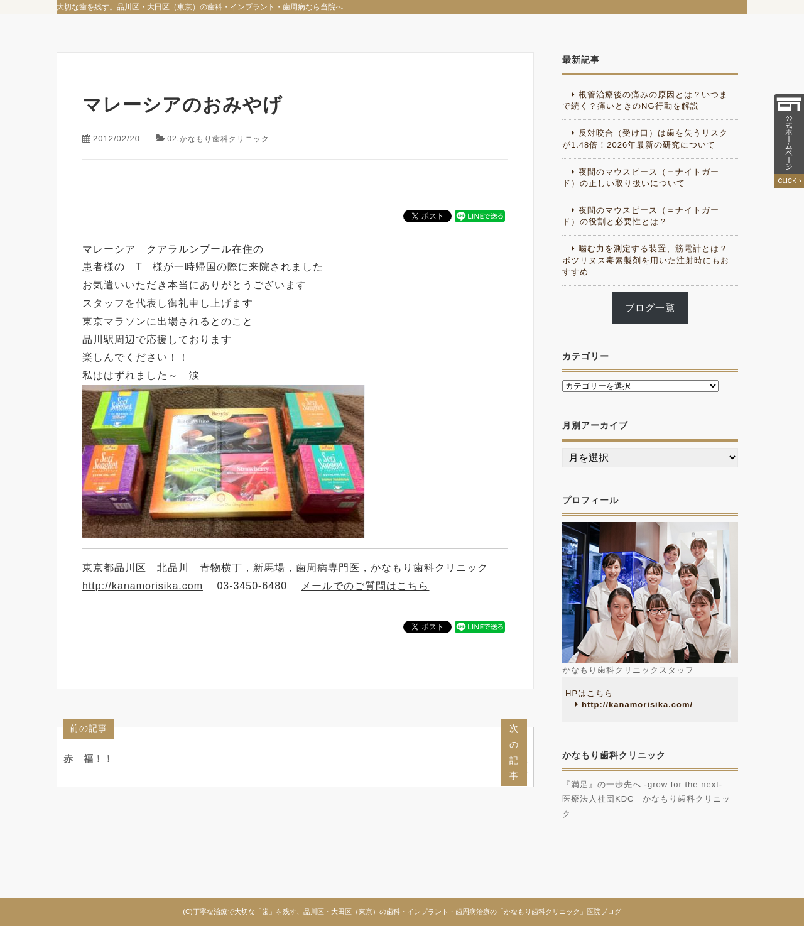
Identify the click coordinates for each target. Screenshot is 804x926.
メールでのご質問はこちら (365, 585)
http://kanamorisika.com (142, 585)
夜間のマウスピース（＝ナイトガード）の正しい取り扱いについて (640, 177)
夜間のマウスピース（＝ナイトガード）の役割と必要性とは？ (640, 215)
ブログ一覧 (650, 308)
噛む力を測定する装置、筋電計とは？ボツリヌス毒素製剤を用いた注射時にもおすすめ (645, 260)
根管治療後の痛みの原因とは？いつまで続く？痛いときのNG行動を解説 (645, 100)
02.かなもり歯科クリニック (222, 138)
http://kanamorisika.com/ (637, 704)
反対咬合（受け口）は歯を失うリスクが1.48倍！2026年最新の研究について (645, 138)
